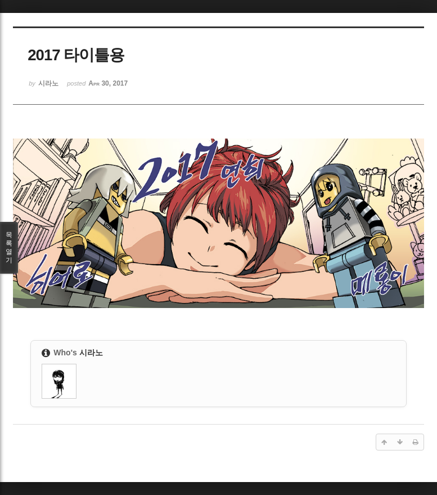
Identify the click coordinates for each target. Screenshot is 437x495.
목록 (9, 248)
